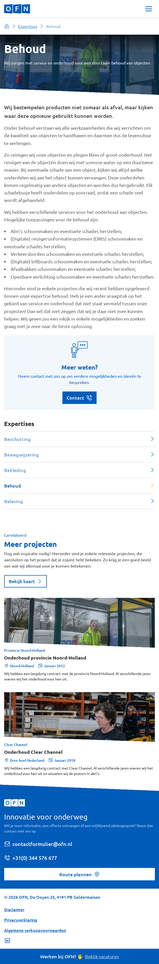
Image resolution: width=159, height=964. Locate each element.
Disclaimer (14, 909)
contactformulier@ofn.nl (38, 843)
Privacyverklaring (20, 920)
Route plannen (79, 874)
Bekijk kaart (25, 581)
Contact (79, 398)
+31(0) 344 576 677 (30, 857)
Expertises (27, 26)
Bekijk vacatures (102, 956)
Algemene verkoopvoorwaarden (35, 930)
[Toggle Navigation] (148, 9)
